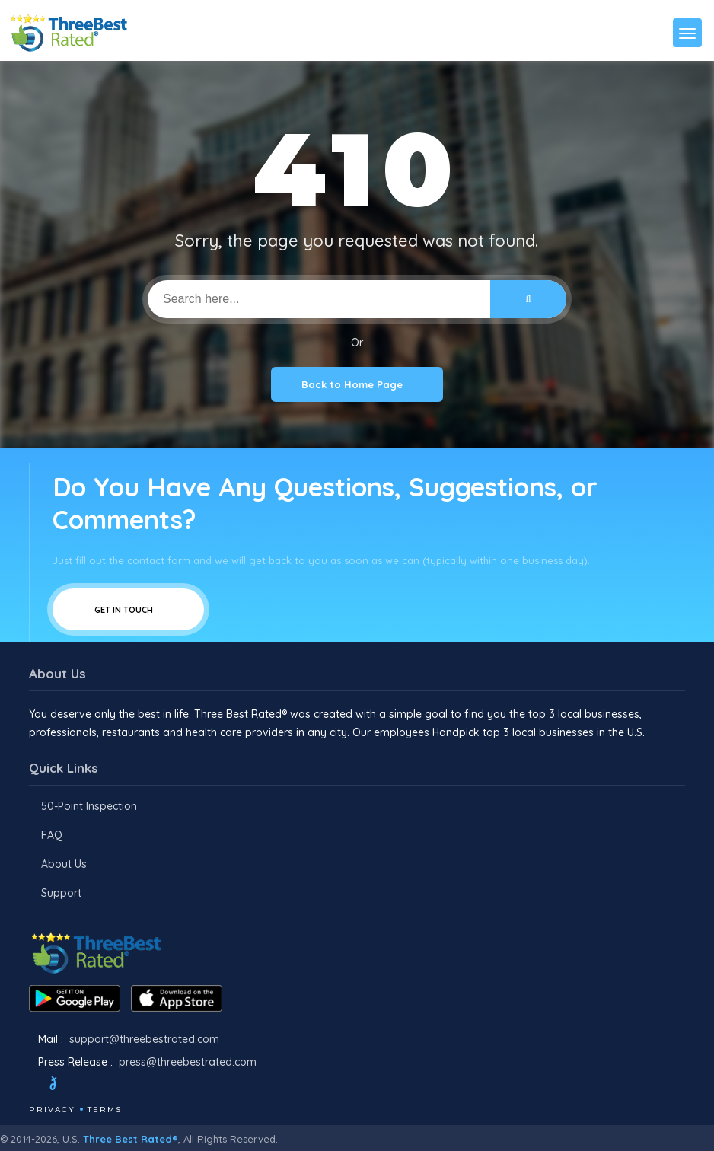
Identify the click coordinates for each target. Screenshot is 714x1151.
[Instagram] (104, 1085)
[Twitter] (67, 1085)
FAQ (51, 835)
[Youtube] (124, 1085)
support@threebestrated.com (144, 1039)
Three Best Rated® (130, 1139)
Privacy (52, 1109)
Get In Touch (128, 609)
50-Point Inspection (89, 806)
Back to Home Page (357, 384)
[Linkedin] (145, 1085)
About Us (64, 864)
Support (61, 893)
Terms (105, 1109)
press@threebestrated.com (188, 1062)
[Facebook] (30, 1085)
